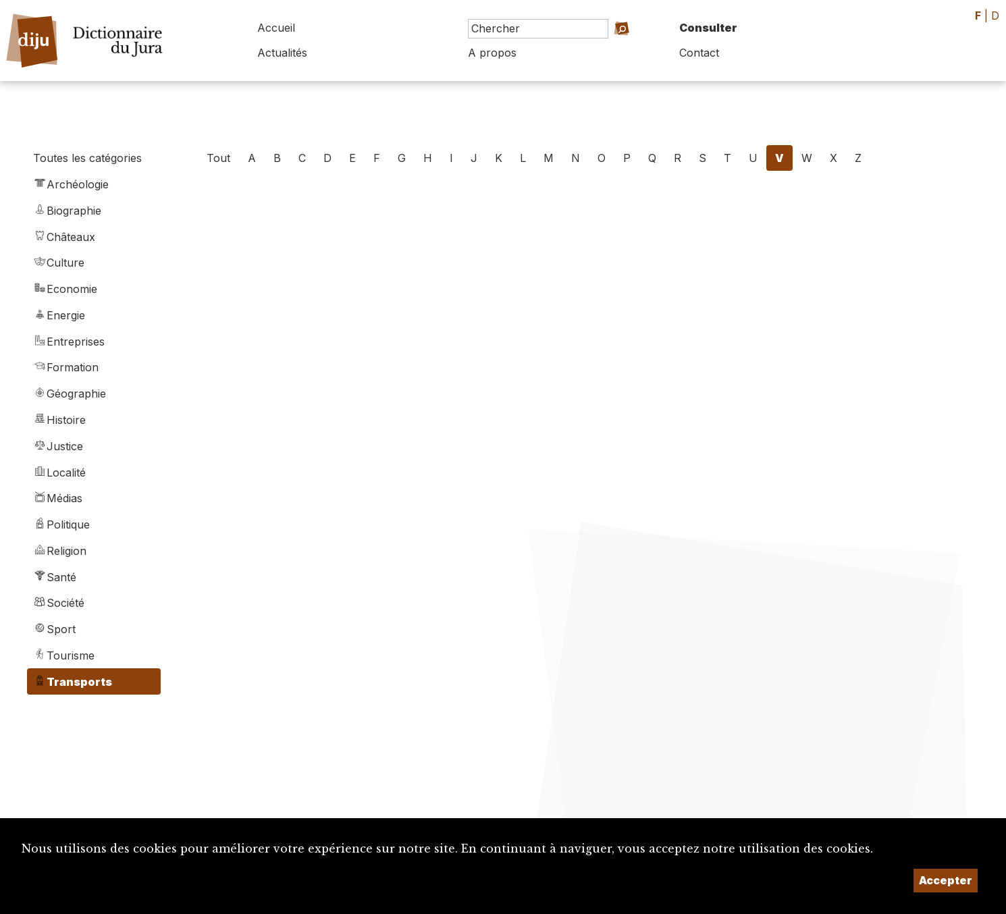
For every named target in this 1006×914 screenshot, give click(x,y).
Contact (699, 52)
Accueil (276, 27)
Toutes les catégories (87, 158)
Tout (218, 158)
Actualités (282, 52)
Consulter (708, 27)
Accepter (945, 880)
